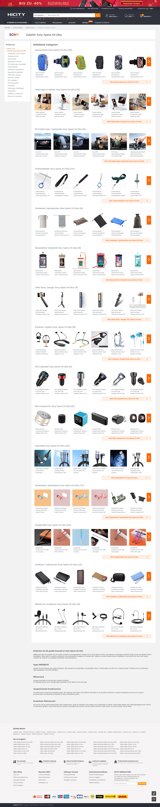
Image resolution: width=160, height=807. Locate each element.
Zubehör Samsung (28, 732)
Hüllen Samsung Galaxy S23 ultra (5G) (51, 742)
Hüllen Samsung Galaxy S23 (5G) (50, 746)
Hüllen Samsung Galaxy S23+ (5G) (50, 744)
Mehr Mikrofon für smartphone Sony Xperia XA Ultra (127, 636)
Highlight (85, 22)
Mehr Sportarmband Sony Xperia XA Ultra (129, 82)
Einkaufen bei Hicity (19, 780)
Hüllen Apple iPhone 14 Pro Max (76, 742)
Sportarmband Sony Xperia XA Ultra (51, 50)
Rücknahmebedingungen (96, 774)
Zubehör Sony (30, 27)
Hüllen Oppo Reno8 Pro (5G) (48, 749)
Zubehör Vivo (102, 732)
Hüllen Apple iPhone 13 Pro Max (129, 742)
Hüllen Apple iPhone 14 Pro (75, 744)
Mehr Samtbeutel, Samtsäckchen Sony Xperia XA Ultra (127, 240)
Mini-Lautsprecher (13, 83)
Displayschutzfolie (13, 56)
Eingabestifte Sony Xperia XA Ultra (50, 525)
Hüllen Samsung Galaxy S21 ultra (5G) (104, 753)
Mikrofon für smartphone (15, 96)
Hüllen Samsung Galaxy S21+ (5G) (130, 751)
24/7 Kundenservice (78, 8)
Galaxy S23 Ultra (59, 19)
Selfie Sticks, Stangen (14, 75)
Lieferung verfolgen (44, 774)
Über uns (16, 774)
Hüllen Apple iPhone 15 (20, 749)
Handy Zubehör (18, 27)
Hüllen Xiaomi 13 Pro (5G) (21, 751)
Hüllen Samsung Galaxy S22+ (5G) (103, 744)
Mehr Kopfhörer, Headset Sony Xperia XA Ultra (128, 359)
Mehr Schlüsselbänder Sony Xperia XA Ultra (128, 201)
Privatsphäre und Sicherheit (97, 780)
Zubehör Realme (82, 732)
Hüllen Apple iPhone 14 (74, 749)
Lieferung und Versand (70, 777)
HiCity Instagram (18, 785)
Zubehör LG (136, 732)
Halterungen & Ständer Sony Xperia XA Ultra (55, 90)
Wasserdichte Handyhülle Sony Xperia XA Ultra (56, 248)
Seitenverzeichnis (94, 782)
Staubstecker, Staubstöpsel (16, 88)
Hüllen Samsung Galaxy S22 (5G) (103, 746)
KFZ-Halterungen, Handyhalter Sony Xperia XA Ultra (58, 129)
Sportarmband (12, 59)
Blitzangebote (57, 22)
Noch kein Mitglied (94, 777)
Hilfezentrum (42, 780)
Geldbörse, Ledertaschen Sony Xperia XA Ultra (56, 564)
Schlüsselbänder (13, 67)
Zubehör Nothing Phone (114, 732)
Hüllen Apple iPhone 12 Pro (75, 753)
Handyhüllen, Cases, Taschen (16, 53)
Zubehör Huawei (40, 732)
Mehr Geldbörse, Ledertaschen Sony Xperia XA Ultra (127, 596)
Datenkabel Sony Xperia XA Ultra (49, 446)
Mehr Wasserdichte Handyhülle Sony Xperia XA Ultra (127, 280)
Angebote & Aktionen (102, 22)
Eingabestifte (11, 91)
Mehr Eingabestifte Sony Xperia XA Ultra (129, 557)
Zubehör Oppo (71, 732)
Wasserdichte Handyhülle (15, 72)
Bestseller (72, 22)
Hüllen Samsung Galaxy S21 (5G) (130, 753)
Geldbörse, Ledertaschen (15, 93)
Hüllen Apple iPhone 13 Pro (128, 744)
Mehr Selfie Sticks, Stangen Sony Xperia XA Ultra (128, 319)
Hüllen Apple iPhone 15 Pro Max (23, 742)
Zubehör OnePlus (49, 734)
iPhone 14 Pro (47, 19)
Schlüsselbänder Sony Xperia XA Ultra (52, 169)
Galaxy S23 (71, 19)
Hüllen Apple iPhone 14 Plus (75, 746)
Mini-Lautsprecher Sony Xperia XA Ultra (52, 406)
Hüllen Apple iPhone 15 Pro (21, 744)
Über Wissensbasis (44, 777)
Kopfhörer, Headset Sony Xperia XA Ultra (53, 327)
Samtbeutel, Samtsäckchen (16, 69)
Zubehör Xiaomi (51, 732)
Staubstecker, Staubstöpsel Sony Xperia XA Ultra (57, 485)
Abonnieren (142, 783)
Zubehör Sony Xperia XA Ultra (16, 51)
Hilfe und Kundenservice (20, 777)
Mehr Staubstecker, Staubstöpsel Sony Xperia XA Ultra (127, 517)
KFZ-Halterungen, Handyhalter (17, 64)
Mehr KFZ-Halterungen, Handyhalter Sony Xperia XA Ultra (126, 161)
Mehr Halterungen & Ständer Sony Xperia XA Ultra (127, 121)
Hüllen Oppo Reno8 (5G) (47, 751)
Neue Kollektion (40, 22)
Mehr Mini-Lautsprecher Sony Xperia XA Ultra (128, 438)
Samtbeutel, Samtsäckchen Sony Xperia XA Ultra (57, 208)
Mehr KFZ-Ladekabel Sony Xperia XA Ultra (129, 398)
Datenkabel (11, 85)
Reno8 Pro (87, 19)
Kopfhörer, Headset (13, 77)
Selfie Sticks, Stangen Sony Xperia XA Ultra (54, 287)
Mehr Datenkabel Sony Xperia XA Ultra (129, 478)
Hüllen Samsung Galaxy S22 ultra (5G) (104, 742)
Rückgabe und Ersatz (70, 780)
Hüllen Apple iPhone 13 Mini (128, 746)
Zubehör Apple (17, 732)
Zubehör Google (26, 734)
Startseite (7, 27)
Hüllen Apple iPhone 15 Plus (21, 746)
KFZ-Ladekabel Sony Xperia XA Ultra (51, 367)
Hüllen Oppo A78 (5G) (46, 753)
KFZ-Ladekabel (12, 80)
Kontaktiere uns (43, 782)
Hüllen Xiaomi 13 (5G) (19, 753)
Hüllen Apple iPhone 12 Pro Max (76, 751)
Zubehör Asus (127, 732)
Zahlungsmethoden (69, 774)
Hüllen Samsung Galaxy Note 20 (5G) (104, 751)
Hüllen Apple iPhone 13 (127, 749)
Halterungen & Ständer (14, 61)
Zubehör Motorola (37, 734)
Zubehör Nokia (92, 732)
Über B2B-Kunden (93, 8)
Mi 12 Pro (79, 19)
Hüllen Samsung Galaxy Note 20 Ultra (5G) (106, 749)
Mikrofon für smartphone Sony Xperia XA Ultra (55, 604)
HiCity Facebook (18, 782)
